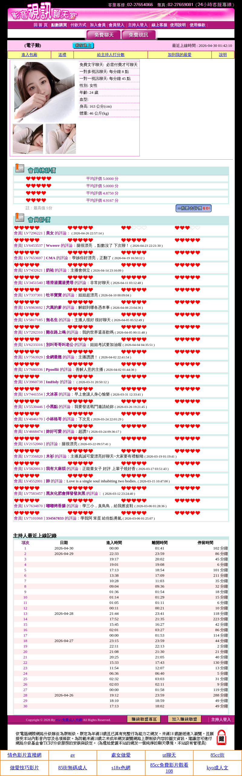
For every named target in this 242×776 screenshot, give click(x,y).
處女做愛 (121, 755)
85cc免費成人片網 (69, 720)
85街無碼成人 (72, 767)
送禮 (62, 54)
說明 (223, 54)
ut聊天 (169, 755)
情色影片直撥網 (24, 755)
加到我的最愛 (179, 54)
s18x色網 (121, 767)
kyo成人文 (217, 767)
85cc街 (217, 755)
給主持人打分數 (111, 54)
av (72, 755)
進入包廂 (29, 54)
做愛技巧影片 (24, 767)
